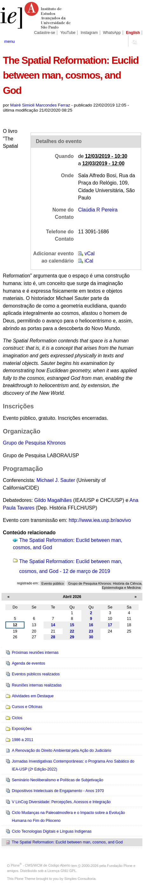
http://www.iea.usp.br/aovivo (100, 520)
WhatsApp (112, 32)
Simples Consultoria (79, 879)
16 (91, 625)
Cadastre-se (44, 32)
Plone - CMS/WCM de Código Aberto (41, 865)
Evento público (52, 583)
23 (91, 631)
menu (9, 41)
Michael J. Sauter (57, 480)
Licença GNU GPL (61, 871)
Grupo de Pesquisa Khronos (34, 443)
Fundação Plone (120, 865)
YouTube (68, 32)
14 (53, 625)
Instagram (89, 32)
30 (91, 637)
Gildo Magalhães (53, 500)
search (134, 41)
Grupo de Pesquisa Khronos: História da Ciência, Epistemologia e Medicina (105, 585)
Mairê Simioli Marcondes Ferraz (40, 105)
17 (110, 625)
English (133, 32)
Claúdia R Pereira (98, 209)
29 (72, 637)
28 (53, 637)
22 (72, 631)
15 (72, 625)
